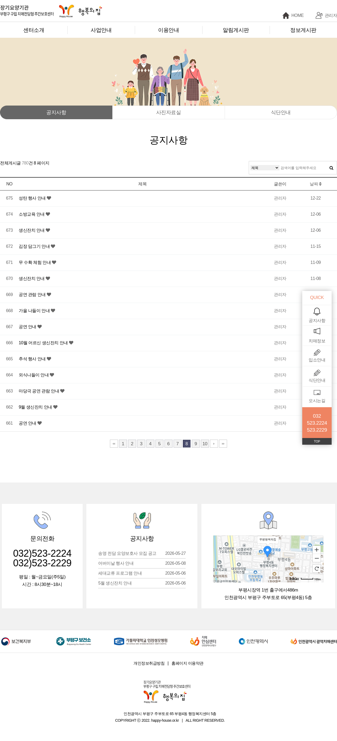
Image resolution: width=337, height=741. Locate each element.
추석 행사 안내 (33, 359)
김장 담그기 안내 (35, 246)
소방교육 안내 (32, 214)
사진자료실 (168, 112)
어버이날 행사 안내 (142, 563)
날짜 (315, 184)
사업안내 (101, 30)
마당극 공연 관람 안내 (39, 391)
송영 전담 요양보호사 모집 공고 (142, 553)
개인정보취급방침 (148, 663)
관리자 (331, 15)
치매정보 (317, 341)
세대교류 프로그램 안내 (142, 573)
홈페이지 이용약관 (187, 663)
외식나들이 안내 (34, 375)
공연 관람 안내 (33, 294)
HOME (298, 15)
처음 (114, 444)
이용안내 (168, 30)
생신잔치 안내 (32, 230)
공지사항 (56, 112)
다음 (214, 444)
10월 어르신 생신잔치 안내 (44, 342)
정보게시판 (303, 30)
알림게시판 (236, 30)
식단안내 (281, 112)
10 (204, 443)
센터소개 (33, 30)
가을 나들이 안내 (35, 310)
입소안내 (317, 360)
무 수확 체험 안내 (35, 262)
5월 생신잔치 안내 (142, 583)
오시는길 (317, 400)
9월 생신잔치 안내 (36, 407)
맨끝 (223, 444)
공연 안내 (28, 326)
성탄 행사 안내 (33, 198)
